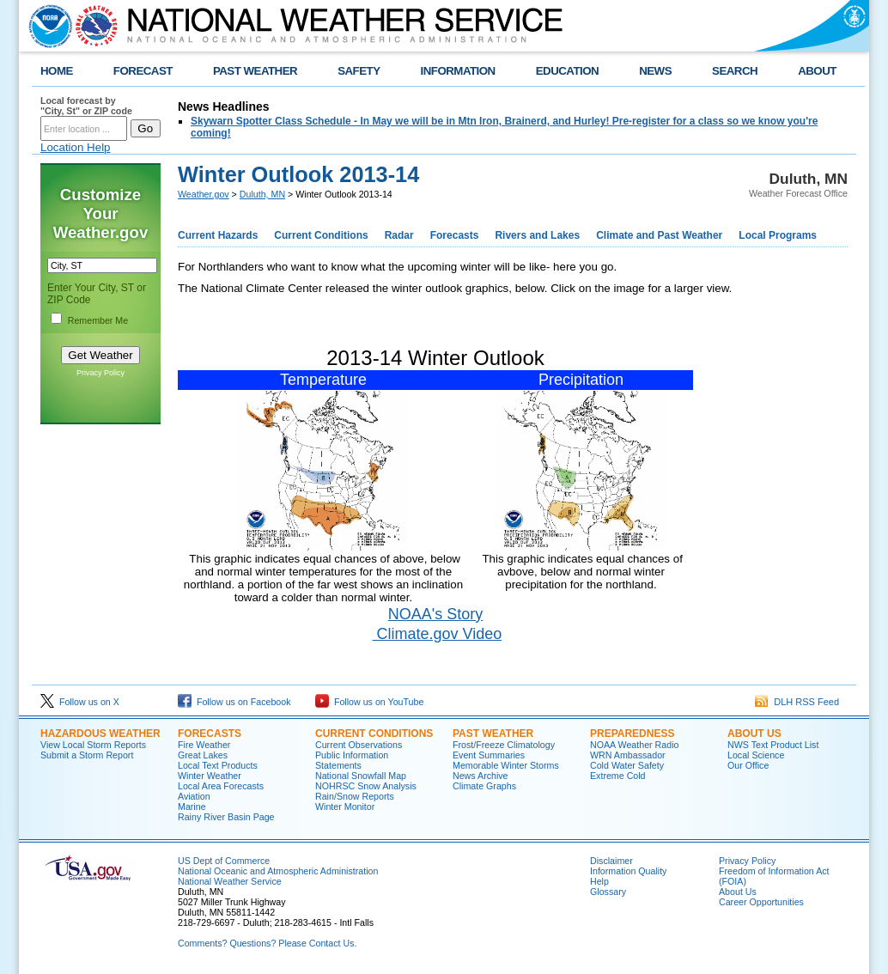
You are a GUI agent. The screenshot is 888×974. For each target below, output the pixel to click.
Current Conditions (321, 235)
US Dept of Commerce (224, 860)
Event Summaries (489, 755)
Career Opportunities (761, 902)
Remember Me (98, 320)
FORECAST (143, 70)
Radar (399, 235)
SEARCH (734, 70)
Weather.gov (203, 194)
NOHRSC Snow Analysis (366, 786)
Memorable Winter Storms (506, 765)
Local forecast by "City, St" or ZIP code (86, 105)
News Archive (480, 775)
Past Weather (493, 733)
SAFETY (359, 70)
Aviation (194, 796)
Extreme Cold (618, 775)
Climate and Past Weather (659, 235)
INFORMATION (458, 70)
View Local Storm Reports (93, 745)
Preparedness (632, 733)
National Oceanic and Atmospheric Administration (278, 871)
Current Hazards (218, 235)
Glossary (608, 891)
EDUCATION (567, 70)
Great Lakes (203, 755)
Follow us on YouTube (369, 702)
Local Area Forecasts (221, 786)
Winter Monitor (344, 806)
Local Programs (778, 235)
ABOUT (817, 70)
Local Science (755, 755)
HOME (56, 70)
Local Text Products (218, 765)
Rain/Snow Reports (354, 796)
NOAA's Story (435, 614)
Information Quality (628, 871)
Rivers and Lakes (537, 235)
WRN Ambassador (628, 755)
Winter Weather (209, 775)
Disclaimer (611, 860)
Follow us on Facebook (234, 702)
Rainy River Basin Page (226, 817)
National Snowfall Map (360, 775)
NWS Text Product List (772, 745)
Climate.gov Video (437, 633)
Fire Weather (204, 745)
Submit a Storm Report (86, 755)
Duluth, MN (262, 194)
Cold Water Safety (627, 765)
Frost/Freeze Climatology (504, 745)
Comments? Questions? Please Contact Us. (267, 943)
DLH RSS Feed (797, 702)
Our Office (748, 765)
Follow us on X (79, 702)
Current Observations (358, 745)
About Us (754, 733)
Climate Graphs (484, 786)
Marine (192, 806)
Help (599, 881)
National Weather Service (230, 881)
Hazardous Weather (100, 733)
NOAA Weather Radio (634, 745)
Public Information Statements (351, 760)
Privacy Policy (100, 372)
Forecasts (454, 235)
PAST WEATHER (255, 70)
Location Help (75, 147)
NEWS (655, 70)
